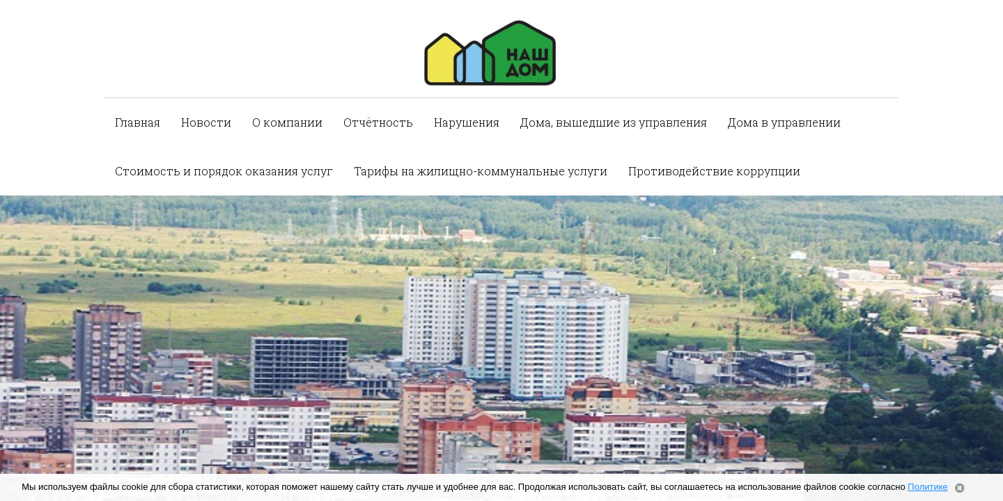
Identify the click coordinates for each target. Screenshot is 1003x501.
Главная (137, 122)
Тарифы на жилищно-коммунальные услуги (480, 171)
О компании (287, 122)
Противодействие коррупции (714, 171)
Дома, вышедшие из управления (613, 122)
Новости (206, 122)
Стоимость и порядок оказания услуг (224, 171)
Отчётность (378, 122)
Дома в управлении (784, 122)
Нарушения (466, 122)
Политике (927, 487)
